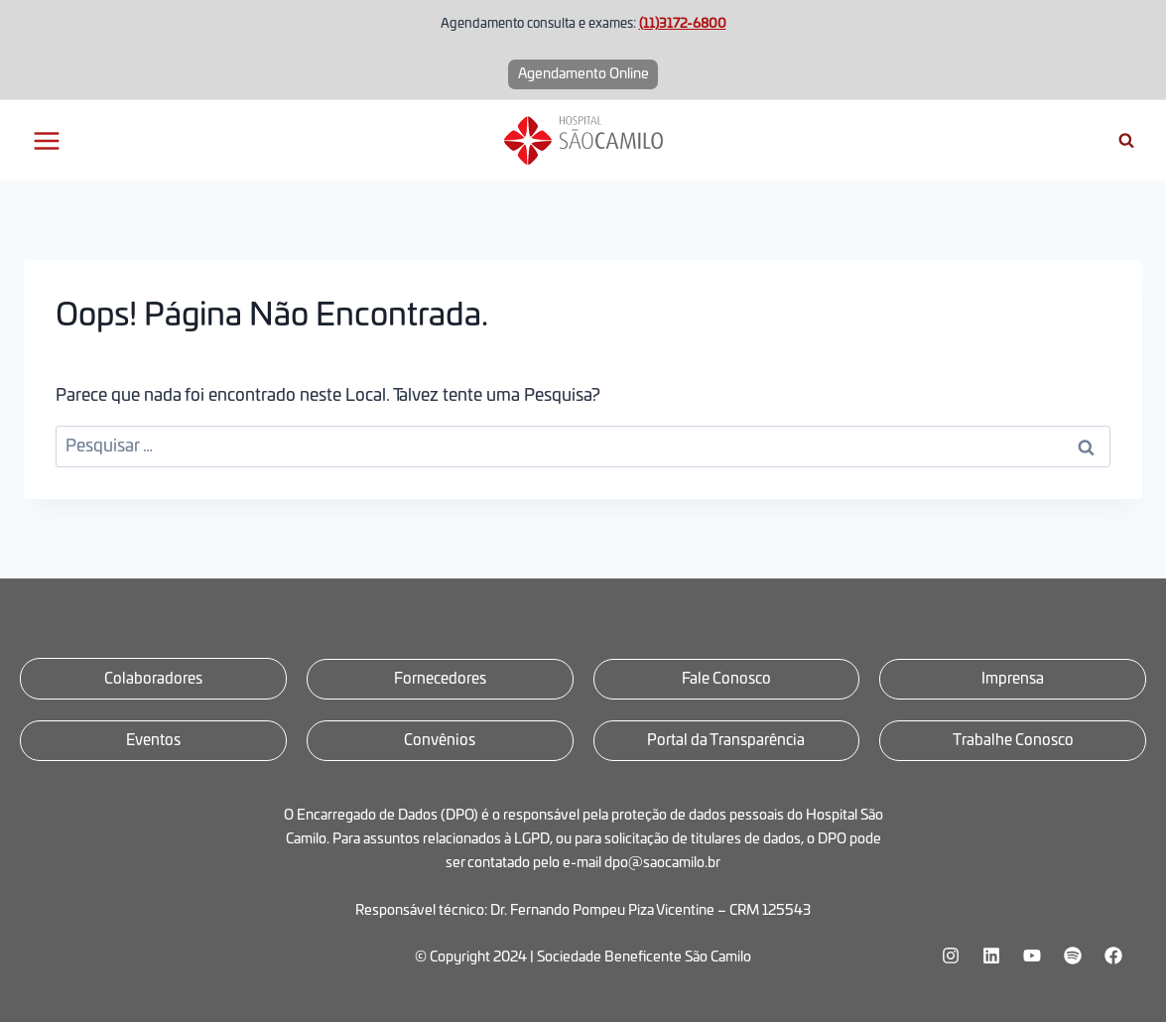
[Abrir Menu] (47, 140)
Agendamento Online (583, 74)
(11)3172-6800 (682, 24)
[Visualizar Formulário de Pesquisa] (1126, 141)
